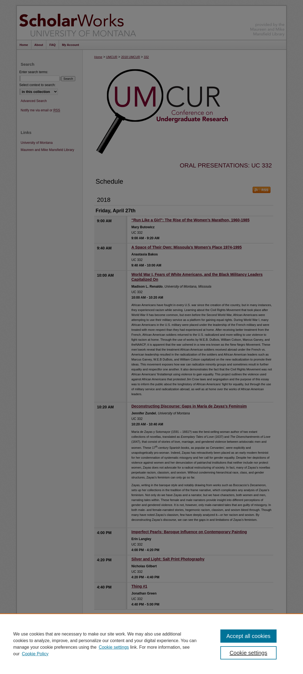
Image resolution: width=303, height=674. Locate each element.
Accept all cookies (248, 636)
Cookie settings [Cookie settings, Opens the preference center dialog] (248, 653)
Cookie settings (114, 647)
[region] (151, 644)
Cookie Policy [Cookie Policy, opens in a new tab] (35, 653)
